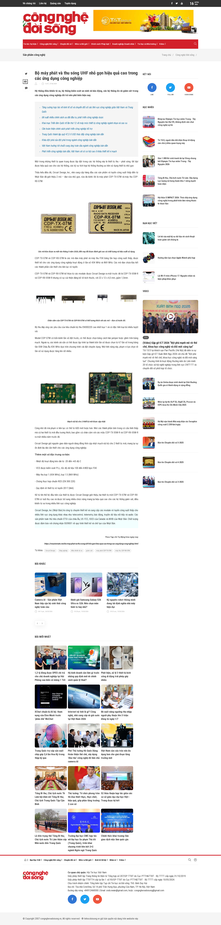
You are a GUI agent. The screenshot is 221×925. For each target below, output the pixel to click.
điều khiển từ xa (76, 551)
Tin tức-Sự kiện (29, 44)
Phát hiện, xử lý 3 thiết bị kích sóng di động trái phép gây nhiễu (116, 676)
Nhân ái (113, 860)
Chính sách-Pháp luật (100, 44)
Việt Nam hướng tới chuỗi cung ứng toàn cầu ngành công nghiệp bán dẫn (75, 145)
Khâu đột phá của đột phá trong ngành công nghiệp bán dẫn (69, 140)
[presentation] (37, 623)
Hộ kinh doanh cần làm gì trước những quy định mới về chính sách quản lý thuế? (83, 676)
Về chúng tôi (29, 3)
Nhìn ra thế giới (81, 44)
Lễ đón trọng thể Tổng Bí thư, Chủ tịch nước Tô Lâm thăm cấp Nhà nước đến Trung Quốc (51, 839)
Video (161, 44)
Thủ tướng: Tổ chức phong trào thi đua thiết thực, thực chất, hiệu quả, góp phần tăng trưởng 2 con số (84, 799)
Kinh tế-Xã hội (100, 860)
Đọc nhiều (148, 107)
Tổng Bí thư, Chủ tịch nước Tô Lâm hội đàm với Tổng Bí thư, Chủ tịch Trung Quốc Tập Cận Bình (50, 799)
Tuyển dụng (70, 3)
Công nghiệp (63, 551)
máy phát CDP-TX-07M (103, 551)
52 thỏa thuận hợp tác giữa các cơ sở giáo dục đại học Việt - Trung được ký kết (116, 797)
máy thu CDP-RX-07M (122, 551)
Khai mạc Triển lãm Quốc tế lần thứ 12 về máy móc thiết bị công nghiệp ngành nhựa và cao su (84, 123)
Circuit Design (50, 551)
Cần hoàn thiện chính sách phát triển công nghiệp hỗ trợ (67, 128)
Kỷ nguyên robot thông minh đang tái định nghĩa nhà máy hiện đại (121, 603)
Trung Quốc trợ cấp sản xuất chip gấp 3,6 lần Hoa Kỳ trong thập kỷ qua (49, 754)
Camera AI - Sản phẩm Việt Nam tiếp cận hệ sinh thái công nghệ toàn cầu (50, 603)
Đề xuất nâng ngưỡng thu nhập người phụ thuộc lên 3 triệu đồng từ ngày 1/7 (116, 715)
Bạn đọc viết (150, 223)
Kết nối (147, 74)
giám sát (89, 551)
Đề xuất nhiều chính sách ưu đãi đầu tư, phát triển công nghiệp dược (72, 117)
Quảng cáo (55, 3)
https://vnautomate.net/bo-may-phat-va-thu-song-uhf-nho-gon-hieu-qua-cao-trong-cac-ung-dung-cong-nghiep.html (91, 544)
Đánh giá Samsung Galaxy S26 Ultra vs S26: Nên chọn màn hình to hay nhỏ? (86, 603)
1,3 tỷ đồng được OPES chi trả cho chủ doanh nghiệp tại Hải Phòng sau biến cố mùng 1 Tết (50, 676)
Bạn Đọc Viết (35, 860)
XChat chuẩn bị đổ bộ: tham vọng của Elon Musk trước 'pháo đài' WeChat (48, 715)
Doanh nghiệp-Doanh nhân (123, 44)
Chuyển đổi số (66, 44)
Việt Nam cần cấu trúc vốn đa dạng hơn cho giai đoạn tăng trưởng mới (116, 754)
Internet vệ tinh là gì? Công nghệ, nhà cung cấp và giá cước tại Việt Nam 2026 (84, 715)
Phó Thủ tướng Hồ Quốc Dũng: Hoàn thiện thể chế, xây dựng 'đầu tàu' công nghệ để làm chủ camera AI (84, 756)
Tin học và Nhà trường (146, 44)
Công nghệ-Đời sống (48, 44)
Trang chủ (166, 55)
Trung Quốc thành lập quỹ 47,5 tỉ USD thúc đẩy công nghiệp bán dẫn (73, 134)
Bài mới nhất (43, 636)
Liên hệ (42, 3)
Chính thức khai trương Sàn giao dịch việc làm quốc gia (115, 837)
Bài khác (40, 563)
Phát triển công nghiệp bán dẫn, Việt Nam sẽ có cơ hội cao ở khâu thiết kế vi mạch (79, 151)
